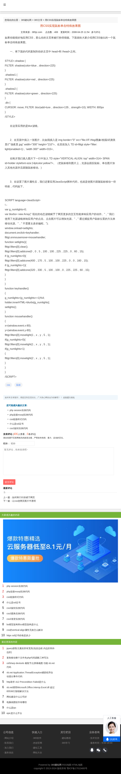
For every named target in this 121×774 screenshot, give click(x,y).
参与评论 (95, 32)
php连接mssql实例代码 (21, 414)
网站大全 (37, 752)
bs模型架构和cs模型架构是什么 (22, 624)
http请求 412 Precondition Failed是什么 (26, 682)
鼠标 (18, 385)
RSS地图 (66, 765)
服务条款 (8, 752)
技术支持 (94, 738)
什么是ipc (11, 707)
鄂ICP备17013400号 (77, 768)
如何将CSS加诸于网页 (23, 497)
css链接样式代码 (18, 419)
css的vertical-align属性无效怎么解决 (25, 630)
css (8, 385)
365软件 (37, 738)
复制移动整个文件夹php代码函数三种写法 (27, 657)
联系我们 (8, 743)
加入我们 (8, 747)
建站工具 (37, 747)
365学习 (66, 743)
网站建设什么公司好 (17, 696)
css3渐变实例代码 (16, 619)
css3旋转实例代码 (19, 428)
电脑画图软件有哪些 (17, 702)
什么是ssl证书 (17, 423)
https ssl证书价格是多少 (18, 635)
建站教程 (66, 738)
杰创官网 (37, 743)
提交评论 (9, 482)
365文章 (38, 20)
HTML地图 (77, 765)
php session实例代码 (20, 410)
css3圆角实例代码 (16, 613)
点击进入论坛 (69, 397)
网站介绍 (8, 738)
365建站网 (26, 20)
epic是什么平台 (14, 713)
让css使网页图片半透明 (24, 501)
